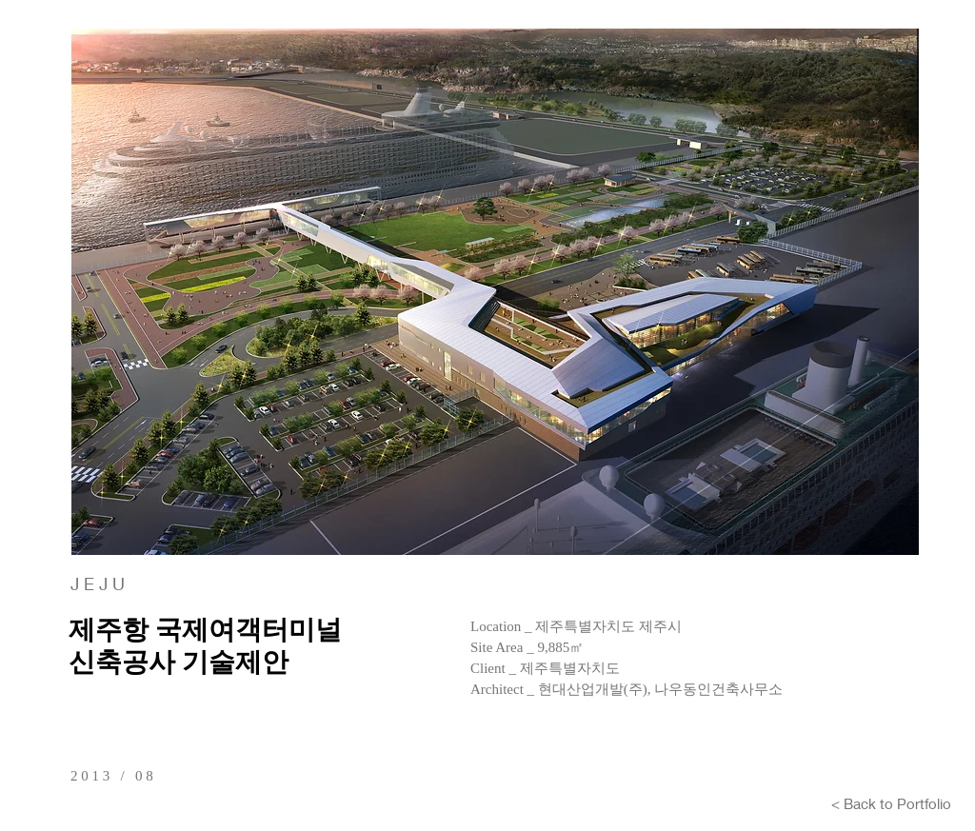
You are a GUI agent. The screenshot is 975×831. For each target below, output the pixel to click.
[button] (495, 292)
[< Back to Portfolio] (891, 803)
